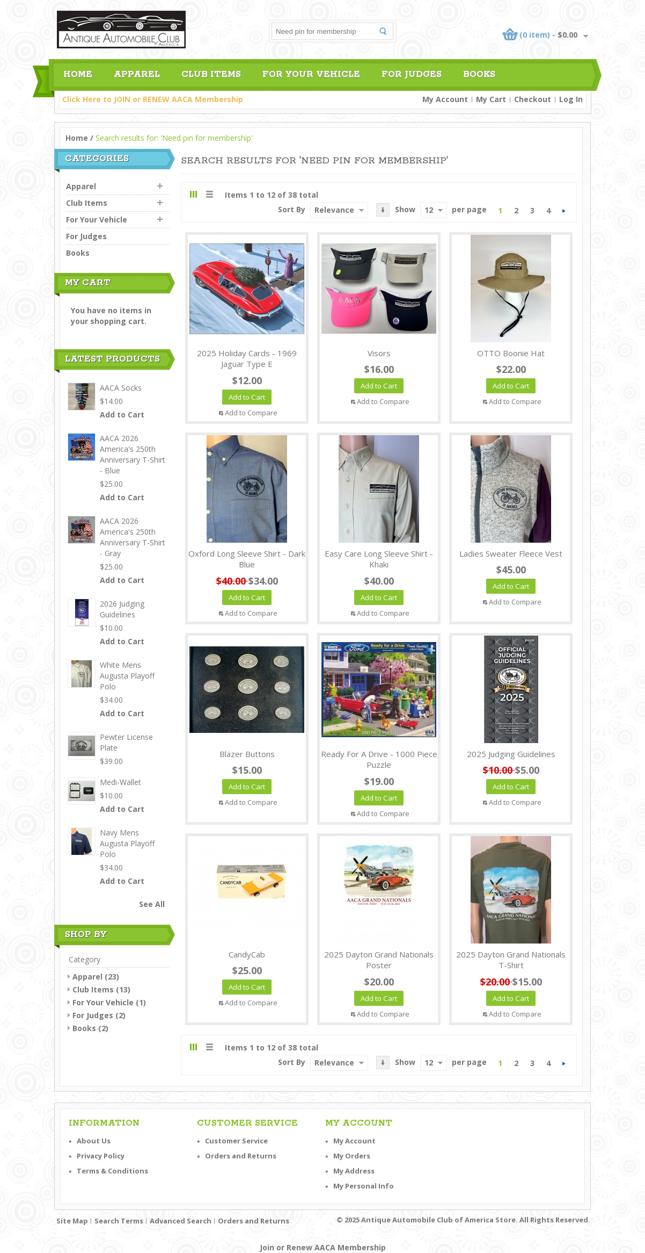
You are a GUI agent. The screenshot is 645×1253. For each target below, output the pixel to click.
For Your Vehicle (103, 1002)
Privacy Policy (100, 1156)
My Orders (351, 1156)
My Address (354, 1171)
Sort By (291, 209)
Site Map (72, 1221)
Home (76, 138)
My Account (445, 99)
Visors (379, 353)
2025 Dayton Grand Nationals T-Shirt (511, 960)
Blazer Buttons (247, 753)
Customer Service (236, 1141)
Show (405, 209)
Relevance (334, 210)
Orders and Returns (240, 1156)
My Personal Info (363, 1186)
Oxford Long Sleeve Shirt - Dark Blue (246, 559)
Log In (571, 99)
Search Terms (118, 1221)
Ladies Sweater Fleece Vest (510, 553)
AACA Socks (121, 388)
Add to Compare (251, 412)
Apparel (87, 976)
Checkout (532, 99)
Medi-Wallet (120, 782)
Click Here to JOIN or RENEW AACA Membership (152, 99)
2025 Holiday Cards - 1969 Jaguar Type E (247, 359)
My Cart (491, 99)
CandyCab (247, 954)
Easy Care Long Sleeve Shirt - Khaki (379, 559)
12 (428, 210)
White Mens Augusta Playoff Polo (127, 676)
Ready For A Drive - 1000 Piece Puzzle (379, 759)
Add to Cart (122, 414)
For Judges (92, 1015)
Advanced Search (180, 1221)
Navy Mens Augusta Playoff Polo (127, 843)
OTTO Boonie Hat (511, 353)
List (209, 194)
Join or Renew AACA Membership (323, 1247)
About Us (94, 1141)
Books (84, 1028)
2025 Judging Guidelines (511, 753)
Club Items (93, 989)
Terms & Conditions (112, 1171)
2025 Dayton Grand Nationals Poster (379, 960)
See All (152, 904)
